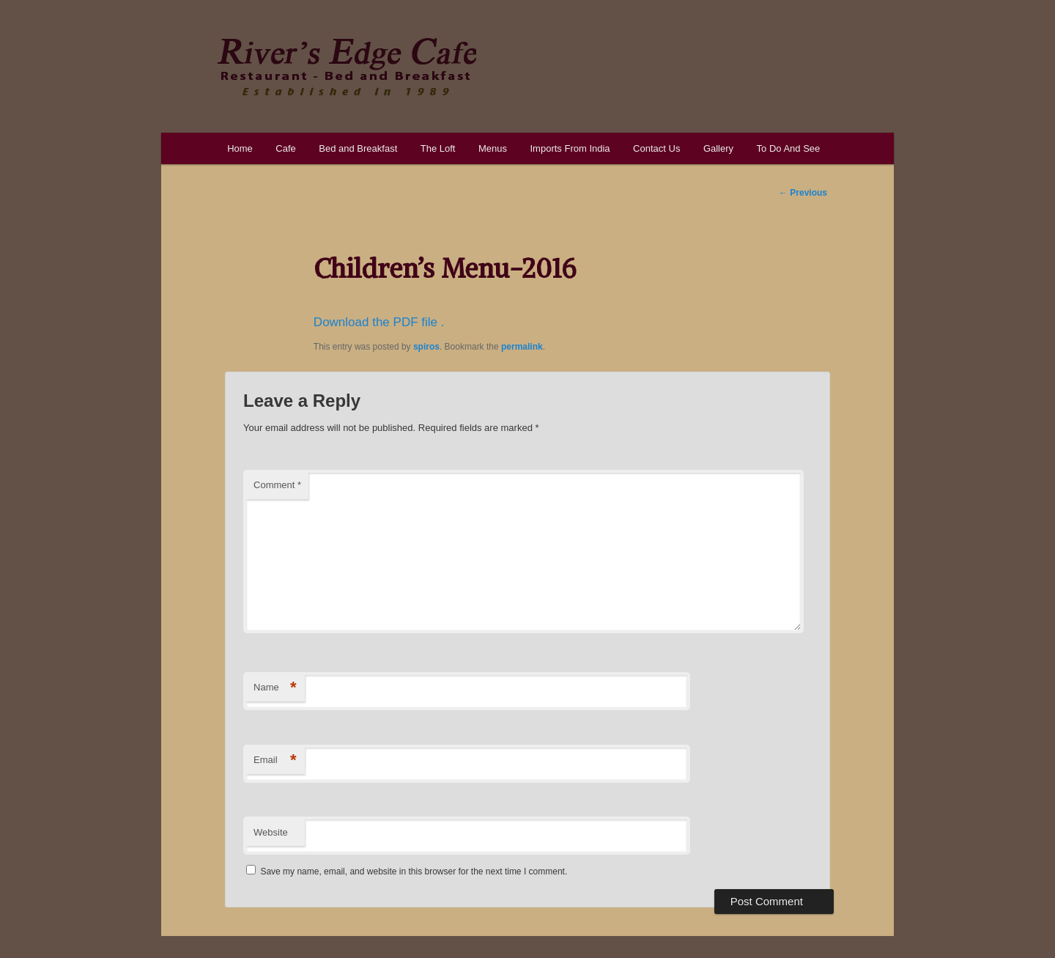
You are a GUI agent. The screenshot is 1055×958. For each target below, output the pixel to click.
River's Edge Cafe (346, 66)
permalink (522, 347)
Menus (492, 148)
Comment (277, 484)
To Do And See (789, 148)
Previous (803, 193)
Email (275, 760)
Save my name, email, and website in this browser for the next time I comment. (413, 871)
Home (240, 148)
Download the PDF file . (379, 322)
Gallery (718, 148)
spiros (426, 347)
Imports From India (570, 148)
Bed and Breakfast (358, 148)
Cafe (285, 148)
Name (275, 688)
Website (270, 832)
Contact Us (656, 148)
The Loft (438, 148)
